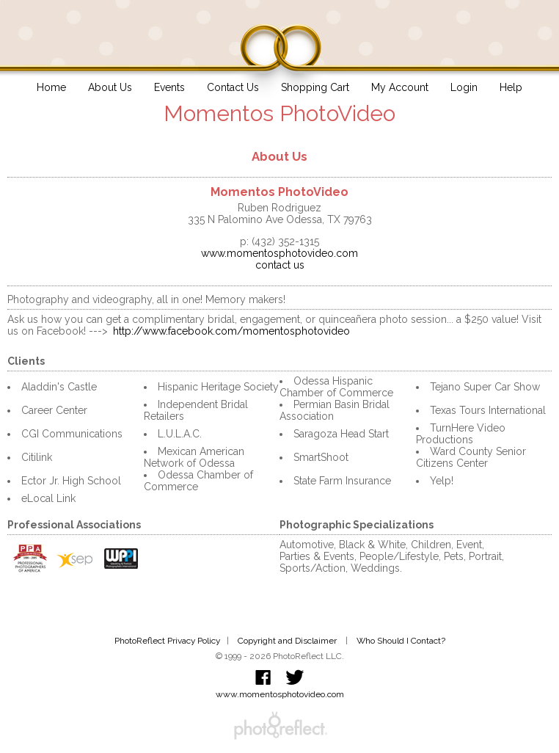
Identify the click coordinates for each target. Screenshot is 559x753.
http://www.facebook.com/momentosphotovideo (231, 331)
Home (51, 87)
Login (464, 87)
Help (511, 87)
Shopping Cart (315, 87)
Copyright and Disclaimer (288, 641)
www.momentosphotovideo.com (279, 253)
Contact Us (233, 87)
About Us (110, 87)
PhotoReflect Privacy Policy (167, 641)
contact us (279, 265)
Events (169, 87)
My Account (399, 87)
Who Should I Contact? (401, 641)
